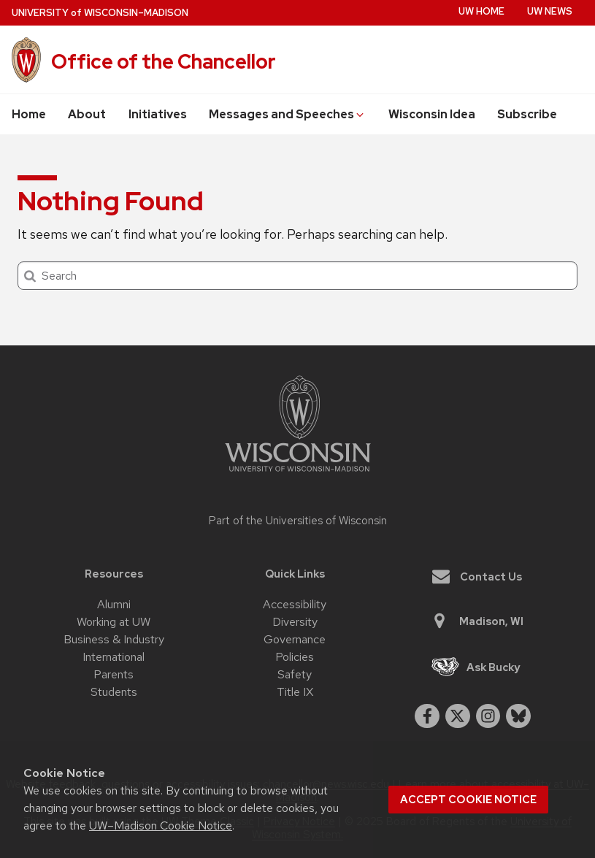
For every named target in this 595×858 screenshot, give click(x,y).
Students (114, 692)
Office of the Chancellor (163, 61)
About (87, 114)
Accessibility (294, 604)
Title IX (295, 692)
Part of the (298, 520)
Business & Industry (114, 639)
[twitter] (457, 716)
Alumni (114, 604)
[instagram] (488, 716)
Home (29, 114)
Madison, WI (477, 621)
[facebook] (427, 716)
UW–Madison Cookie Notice (160, 825)
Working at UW (113, 621)
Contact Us (477, 576)
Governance (295, 639)
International (113, 656)
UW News (549, 11)
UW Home (481, 11)
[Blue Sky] (518, 716)
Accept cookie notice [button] (468, 799)
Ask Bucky (475, 667)
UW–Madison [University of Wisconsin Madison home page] (100, 13)
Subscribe (527, 114)
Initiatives (157, 114)
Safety (294, 674)
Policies (294, 656)
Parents (113, 674)
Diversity (295, 621)
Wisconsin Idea (431, 114)
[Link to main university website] (298, 474)
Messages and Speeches (287, 114)
